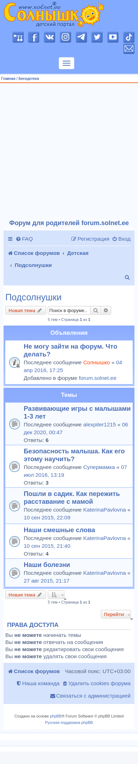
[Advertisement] (66, 151)
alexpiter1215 (99, 424)
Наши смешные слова (59, 530)
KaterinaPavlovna (104, 510)
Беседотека (28, 78)
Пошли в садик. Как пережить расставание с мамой (72, 497)
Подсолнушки (33, 297)
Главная (8, 78)
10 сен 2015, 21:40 (47, 546)
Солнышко (96, 362)
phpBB (56, 716)
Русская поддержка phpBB (69, 722)
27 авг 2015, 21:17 (46, 581)
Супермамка (99, 467)
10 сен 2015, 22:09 (47, 517)
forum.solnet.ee (97, 378)
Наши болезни (47, 564)
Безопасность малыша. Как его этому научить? (74, 455)
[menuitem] (24, 239)
